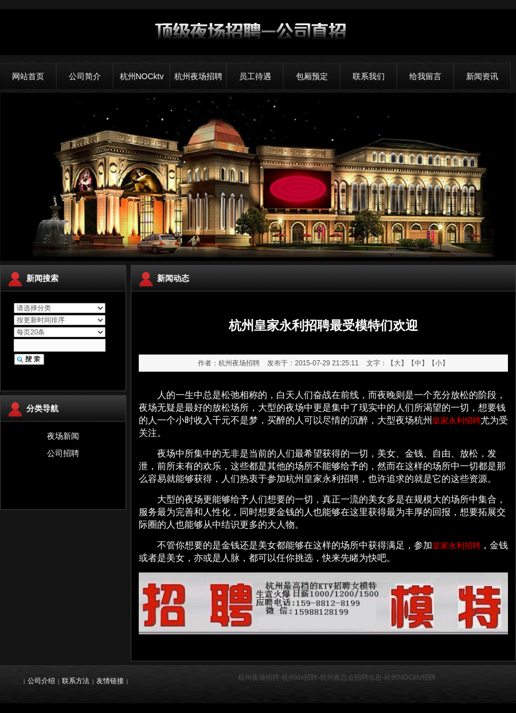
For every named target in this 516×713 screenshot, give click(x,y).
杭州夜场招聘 (198, 76)
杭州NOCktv (142, 76)
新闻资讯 (482, 76)
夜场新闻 (63, 436)
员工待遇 (255, 76)
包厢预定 (312, 76)
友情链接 (110, 681)
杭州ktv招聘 (300, 677)
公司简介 (85, 76)
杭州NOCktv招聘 (410, 677)
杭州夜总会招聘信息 (351, 677)
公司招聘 (63, 453)
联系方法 (75, 681)
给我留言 (425, 76)
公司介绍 (41, 681)
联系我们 (369, 76)
